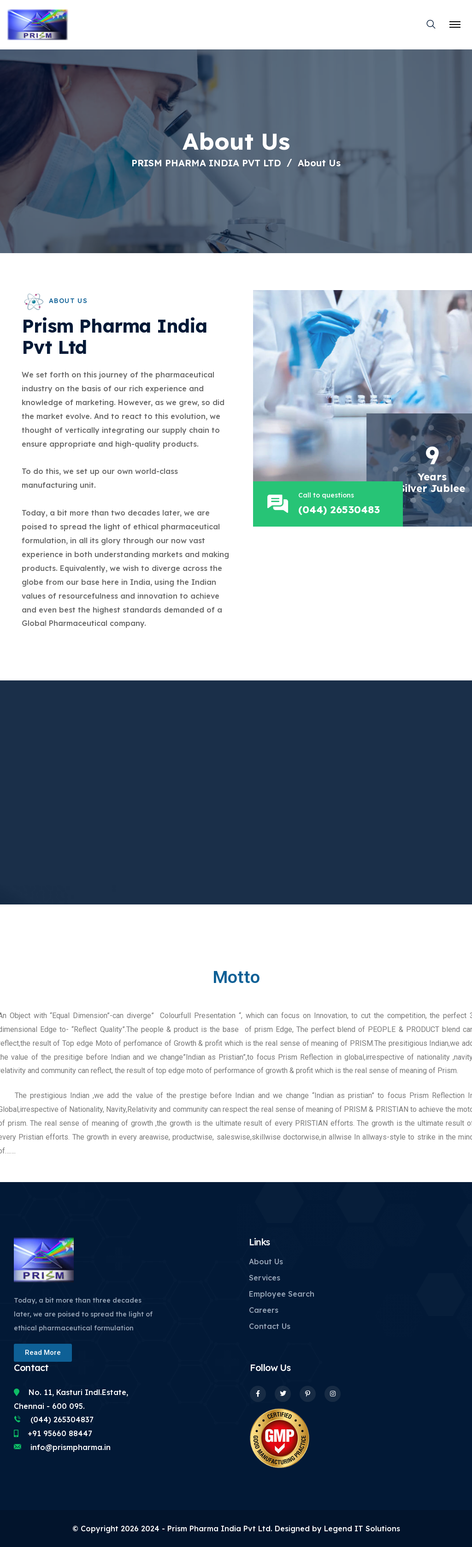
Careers (263, 1310)
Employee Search (281, 1293)
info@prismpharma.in (70, 1447)
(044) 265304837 (62, 1419)
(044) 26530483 (342, 509)
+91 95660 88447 (60, 1433)
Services (264, 1277)
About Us (266, 1261)
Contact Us (269, 1326)
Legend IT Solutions (361, 1528)
